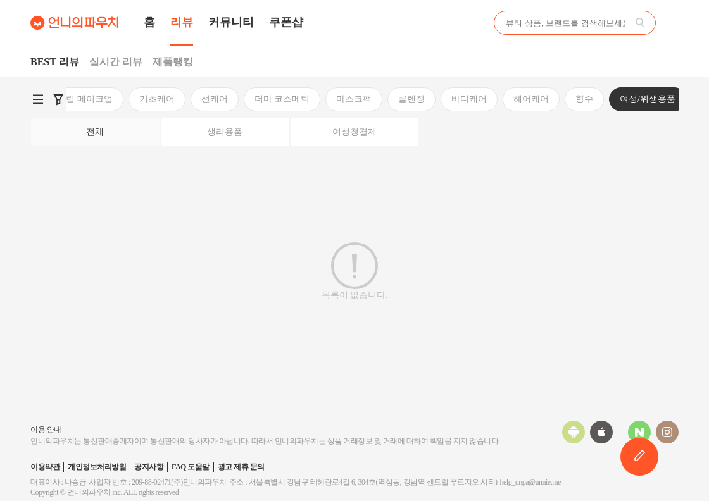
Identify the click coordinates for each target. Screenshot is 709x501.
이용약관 (45, 466)
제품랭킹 (173, 61)
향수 (402, 99)
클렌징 (229, 99)
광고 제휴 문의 (241, 466)
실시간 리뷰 (115, 61)
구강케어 (600, 99)
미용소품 (538, 99)
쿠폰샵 (286, 22)
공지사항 (148, 466)
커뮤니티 (231, 22)
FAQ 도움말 (191, 466)
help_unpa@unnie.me (530, 482)
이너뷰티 (662, 99)
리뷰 (181, 22)
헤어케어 (349, 99)
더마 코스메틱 (101, 99)
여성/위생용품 (466, 99)
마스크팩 (172, 99)
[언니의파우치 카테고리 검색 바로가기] (38, 99)
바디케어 (287, 99)
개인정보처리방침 (97, 466)
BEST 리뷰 (54, 61)
